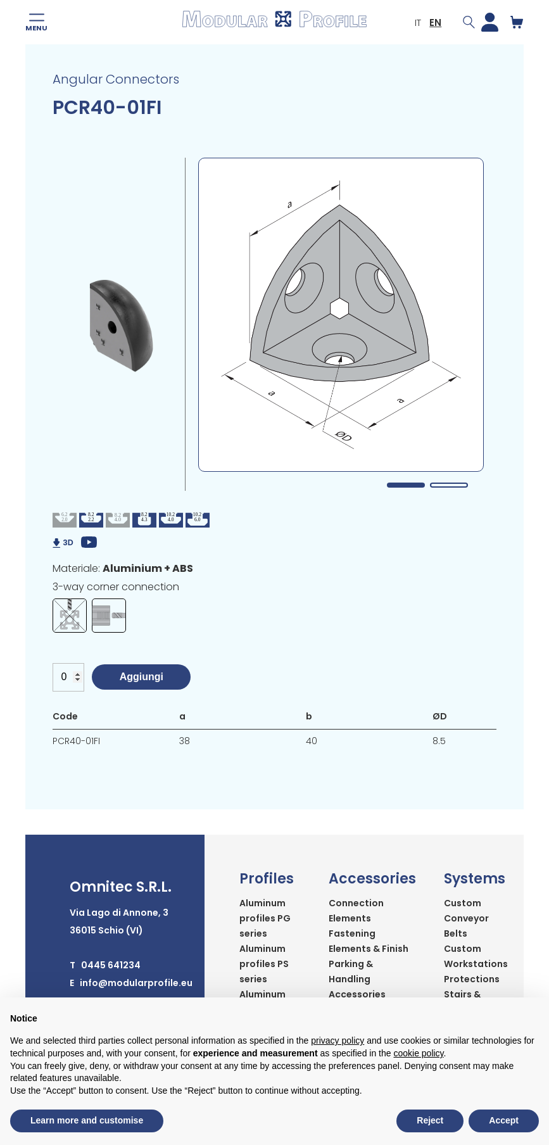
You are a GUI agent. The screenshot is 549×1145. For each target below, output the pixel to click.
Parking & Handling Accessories (357, 979)
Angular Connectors (116, 79)
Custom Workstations (476, 956)
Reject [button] (430, 1120)
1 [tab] (406, 485)
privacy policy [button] (337, 1040)
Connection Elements (356, 911)
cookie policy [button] (418, 1053)
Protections (472, 979)
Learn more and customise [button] (86, 1120)
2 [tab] (449, 485)
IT (416, 22)
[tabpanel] (341, 315)
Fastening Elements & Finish (368, 941)
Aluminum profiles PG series (265, 918)
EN (434, 22)
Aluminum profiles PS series (264, 963)
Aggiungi (141, 676)
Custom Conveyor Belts (466, 918)
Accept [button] (504, 1120)
